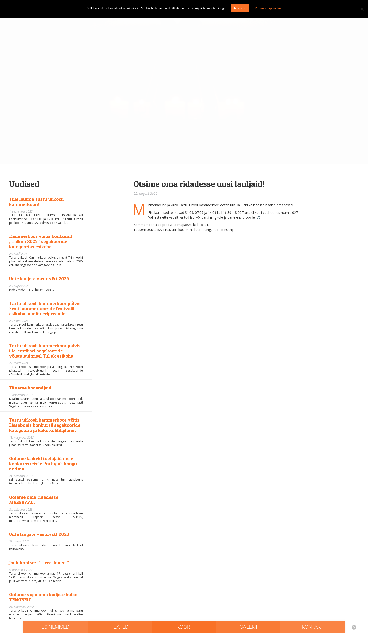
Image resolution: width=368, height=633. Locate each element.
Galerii (248, 627)
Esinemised (55, 627)
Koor (184, 627)
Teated (119, 627)
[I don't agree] (362, 9)
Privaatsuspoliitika (268, 8)
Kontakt (312, 627)
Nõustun (240, 8)
